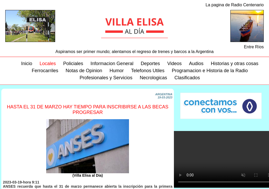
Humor (117, 70)
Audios (196, 63)
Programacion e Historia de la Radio (210, 70)
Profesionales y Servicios (106, 77)
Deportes (150, 63)
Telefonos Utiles (147, 70)
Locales (47, 63)
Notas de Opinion (84, 70)
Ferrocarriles (45, 70)
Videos (174, 63)
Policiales (73, 63)
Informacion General (112, 63)
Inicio (26, 63)
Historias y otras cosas (234, 63)
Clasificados (187, 77)
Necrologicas (153, 77)
